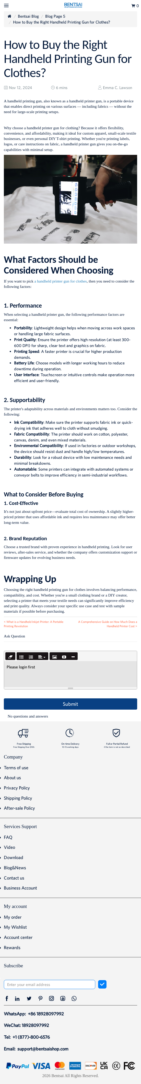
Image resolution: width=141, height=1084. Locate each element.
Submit (70, 704)
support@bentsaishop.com (42, 1049)
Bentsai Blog (28, 16)
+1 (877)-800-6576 (31, 1037)
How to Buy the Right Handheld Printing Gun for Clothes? (61, 22)
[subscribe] (102, 984)
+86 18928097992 (46, 1013)
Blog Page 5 (55, 16)
